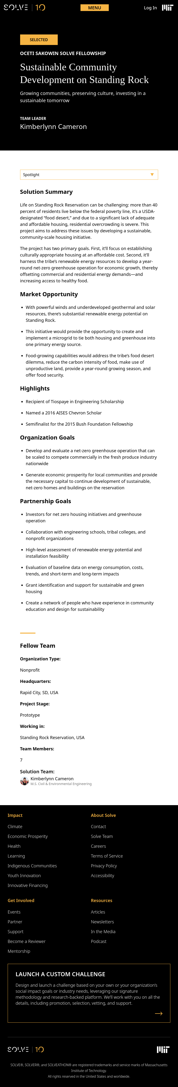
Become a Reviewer (27, 941)
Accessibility (102, 875)
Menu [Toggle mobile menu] (94, 8)
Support (15, 931)
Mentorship (19, 951)
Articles (98, 912)
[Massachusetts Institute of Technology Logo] (167, 7)
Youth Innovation (24, 875)
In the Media (103, 931)
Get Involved (21, 900)
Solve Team (102, 836)
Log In (150, 8)
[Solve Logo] (24, 7)
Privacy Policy (104, 866)
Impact (15, 815)
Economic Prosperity (28, 836)
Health (14, 846)
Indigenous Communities (32, 866)
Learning (16, 856)
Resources (101, 900)
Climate (15, 826)
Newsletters (102, 922)
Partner (15, 922)
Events (14, 912)
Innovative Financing (28, 885)
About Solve (103, 815)
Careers (98, 846)
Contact (98, 826)
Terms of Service (107, 856)
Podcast (99, 941)
